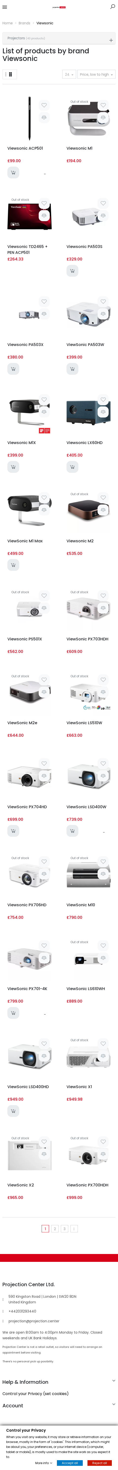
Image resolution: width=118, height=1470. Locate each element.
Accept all (70, 1463)
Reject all (99, 1463)
